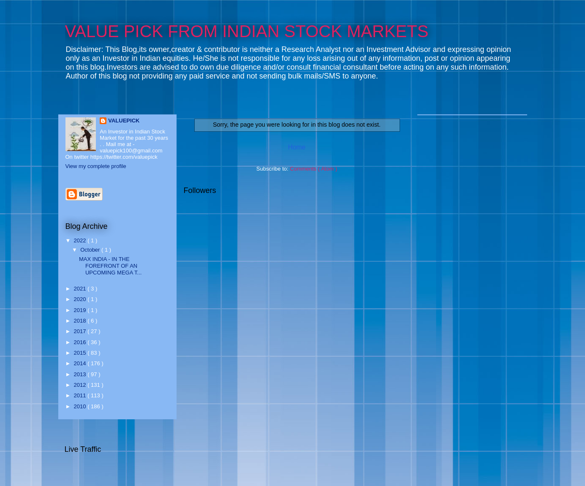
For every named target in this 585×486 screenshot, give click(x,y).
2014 (81, 363)
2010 (81, 406)
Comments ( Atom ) (313, 169)
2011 (81, 395)
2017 (81, 331)
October (90, 250)
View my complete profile (95, 166)
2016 (81, 342)
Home (297, 147)
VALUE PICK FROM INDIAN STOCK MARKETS (247, 31)
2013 (81, 374)
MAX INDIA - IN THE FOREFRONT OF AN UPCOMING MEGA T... (110, 265)
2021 (81, 288)
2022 (81, 240)
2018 (81, 321)
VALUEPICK (123, 120)
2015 (81, 353)
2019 (81, 310)
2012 (81, 385)
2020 (81, 299)
